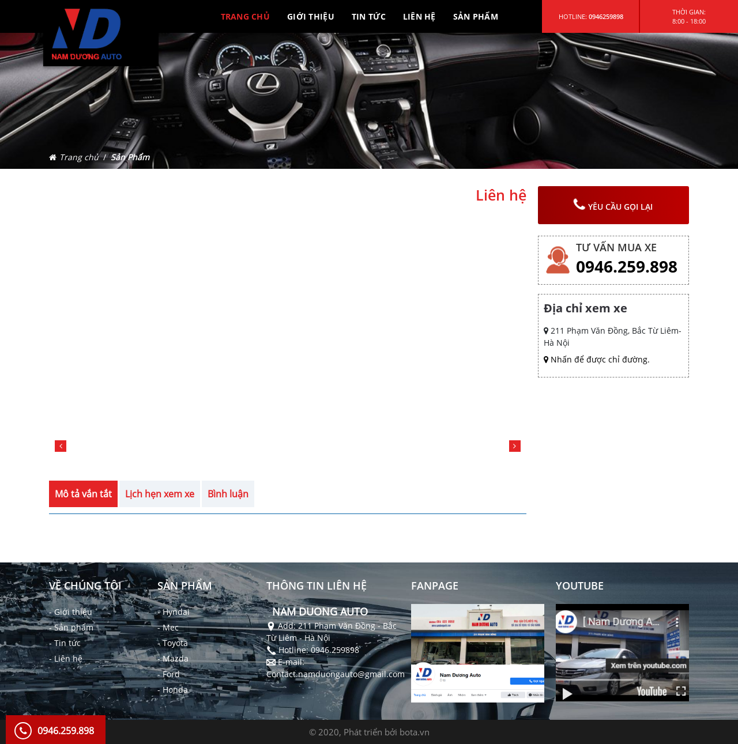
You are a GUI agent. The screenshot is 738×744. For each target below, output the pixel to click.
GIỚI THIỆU (310, 16)
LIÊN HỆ (419, 16)
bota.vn (415, 732)
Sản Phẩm (130, 157)
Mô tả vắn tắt (83, 494)
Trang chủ (79, 157)
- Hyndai (173, 611)
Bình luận (228, 494)
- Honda (172, 689)
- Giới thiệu (70, 611)
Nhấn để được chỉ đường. (597, 359)
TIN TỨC (369, 16)
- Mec (168, 627)
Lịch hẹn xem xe (159, 494)
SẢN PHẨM (475, 16)
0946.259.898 (626, 266)
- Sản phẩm (71, 627)
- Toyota (172, 642)
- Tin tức (65, 642)
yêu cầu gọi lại (613, 205)
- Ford (168, 674)
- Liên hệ (65, 658)
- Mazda (173, 658)
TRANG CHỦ (245, 16)
